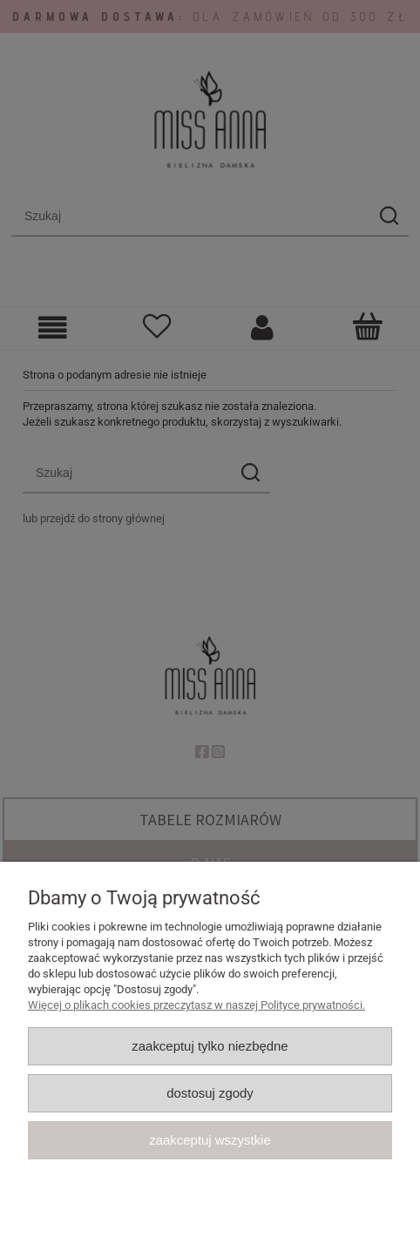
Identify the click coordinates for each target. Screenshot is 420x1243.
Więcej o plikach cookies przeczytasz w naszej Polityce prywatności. (196, 1004)
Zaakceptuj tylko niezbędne (210, 1045)
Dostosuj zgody (210, 1092)
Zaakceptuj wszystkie (209, 1139)
